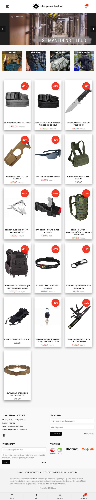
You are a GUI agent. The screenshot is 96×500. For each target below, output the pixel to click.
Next (93, 29)
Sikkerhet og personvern (54, 473)
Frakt (20, 473)
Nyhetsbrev (73, 473)
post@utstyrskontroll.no (15, 427)
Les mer (43, 464)
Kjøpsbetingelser (33, 473)
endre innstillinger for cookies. (56, 485)
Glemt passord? (89, 435)
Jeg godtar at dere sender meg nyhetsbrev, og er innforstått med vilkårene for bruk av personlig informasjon (23, 457)
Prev (3, 29)
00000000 (12, 424)
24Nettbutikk (52, 489)
